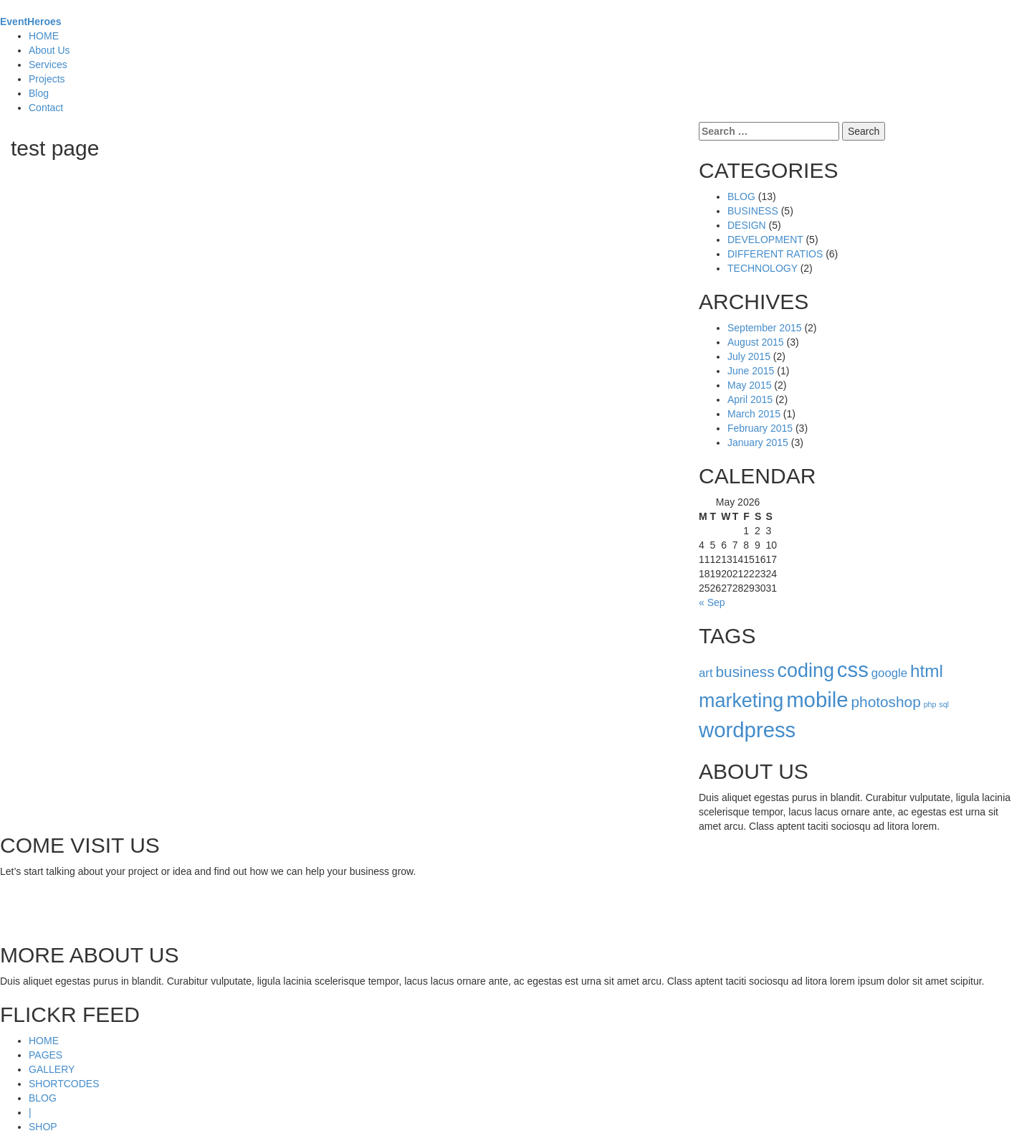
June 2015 (750, 356)
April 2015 (750, 385)
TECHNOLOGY (762, 254)
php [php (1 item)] (930, 690)
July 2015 (748, 342)
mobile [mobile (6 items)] (817, 685)
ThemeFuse (105, 1134)
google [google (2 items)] (889, 659)
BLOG (741, 182)
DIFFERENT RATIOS (775, 239)
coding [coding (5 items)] (806, 656)
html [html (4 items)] (926, 656)
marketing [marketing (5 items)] (741, 686)
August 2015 (755, 327)
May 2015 (749, 371)
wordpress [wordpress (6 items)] (747, 715)
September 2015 (764, 313)
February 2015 (760, 414)
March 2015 (753, 399)
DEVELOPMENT (765, 225)
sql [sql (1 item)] (944, 690)
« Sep (712, 588)
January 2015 (757, 428)
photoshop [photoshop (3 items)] (885, 687)
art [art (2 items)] (706, 659)
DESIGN (746, 211)
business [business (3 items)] (744, 657)
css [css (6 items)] (853, 655)
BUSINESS (752, 196)
